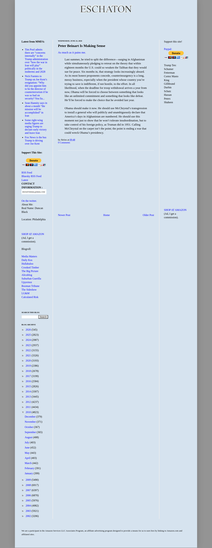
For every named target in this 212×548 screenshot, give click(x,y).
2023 (29, 345)
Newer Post (64, 215)
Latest (25, 180)
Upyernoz (27, 282)
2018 (29, 371)
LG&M (25, 293)
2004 (29, 505)
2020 (29, 360)
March (28, 463)
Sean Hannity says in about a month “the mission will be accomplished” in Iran (36, 109)
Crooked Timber (30, 267)
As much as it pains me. (72, 52)
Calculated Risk (30, 297)
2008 (29, 485)
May (27, 452)
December (30, 416)
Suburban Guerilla (31, 278)
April (28, 458)
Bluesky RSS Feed (31, 176)
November (31, 421)
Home (106, 215)
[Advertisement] (106, 26)
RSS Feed (27, 172)
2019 (29, 365)
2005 (29, 500)
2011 (28, 407)
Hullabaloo (27, 263)
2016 (29, 381)
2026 (29, 329)
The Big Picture (30, 271)
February (30, 468)
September (31, 432)
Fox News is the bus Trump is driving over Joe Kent (35, 140)
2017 (29, 376)
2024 (29, 339)
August (29, 437)
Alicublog (27, 275)
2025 (29, 334)
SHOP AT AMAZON (33, 234)
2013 (29, 396)
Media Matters (29, 256)
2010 (29, 412)
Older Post (148, 215)
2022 (29, 350)
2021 (29, 355)
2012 (29, 401)
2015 (29, 386)
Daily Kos (27, 260)
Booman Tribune (30, 286)
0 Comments (64, 142)
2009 (29, 479)
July (27, 442)
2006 (29, 495)
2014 (29, 391)
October (29, 427)
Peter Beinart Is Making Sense (81, 46)
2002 (29, 516)
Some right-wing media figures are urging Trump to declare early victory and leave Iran (36, 126)
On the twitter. (29, 200)
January (29, 473)
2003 (29, 510)
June (27, 447)
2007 (29, 490)
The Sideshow (29, 289)
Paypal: (168, 49)
